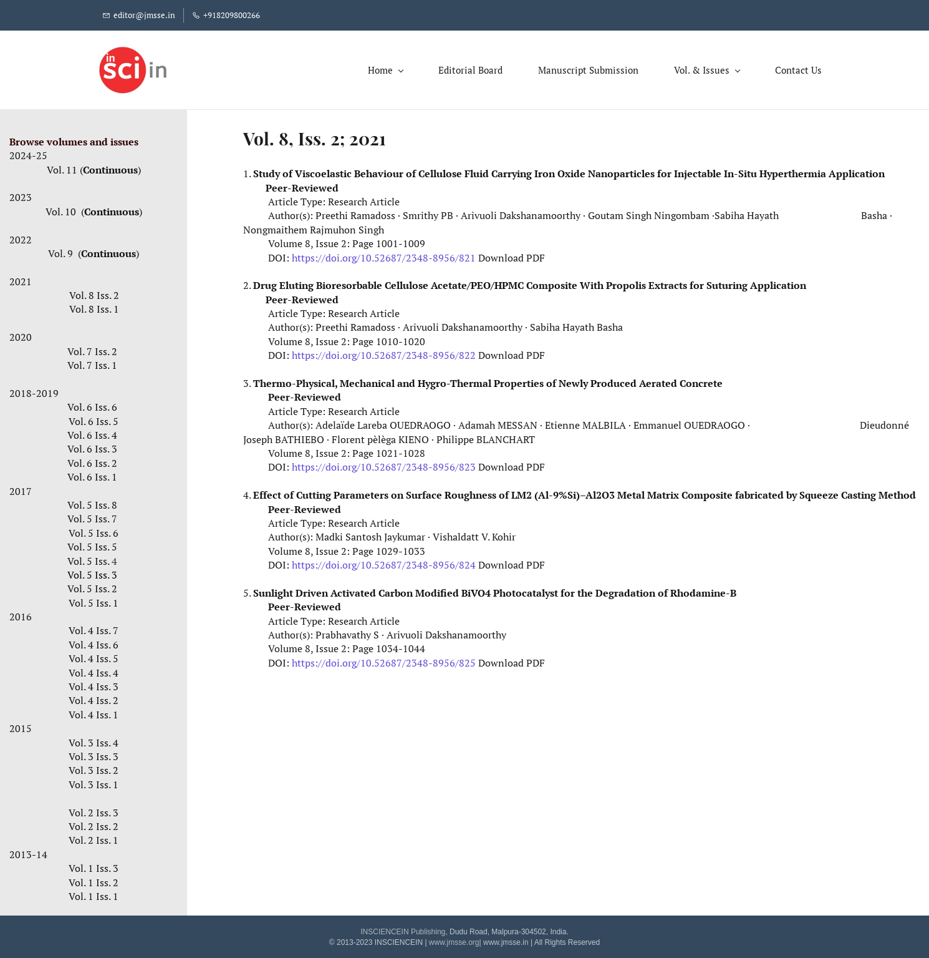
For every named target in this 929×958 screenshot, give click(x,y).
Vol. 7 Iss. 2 (92, 348)
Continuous (110, 167)
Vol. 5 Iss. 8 (92, 502)
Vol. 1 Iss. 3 (93, 865)
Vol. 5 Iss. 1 (93, 600)
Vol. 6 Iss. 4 (92, 432)
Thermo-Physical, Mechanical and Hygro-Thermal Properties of (406, 381)
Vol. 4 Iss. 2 (93, 698)
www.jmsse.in (506, 939)
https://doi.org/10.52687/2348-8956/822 (384, 352)
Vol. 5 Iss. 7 (92, 516)
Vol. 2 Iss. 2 (93, 824)
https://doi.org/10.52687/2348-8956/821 (384, 254)
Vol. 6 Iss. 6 (93, 404)
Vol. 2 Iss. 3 (93, 809)
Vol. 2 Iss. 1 (93, 837)
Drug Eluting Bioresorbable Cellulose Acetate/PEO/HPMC (389, 283)
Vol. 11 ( (65, 167)
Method (897, 492)
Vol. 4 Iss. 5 (93, 656)
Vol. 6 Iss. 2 (93, 460)
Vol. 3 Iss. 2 (93, 768)
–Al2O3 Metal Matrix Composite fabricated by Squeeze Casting (729, 492)
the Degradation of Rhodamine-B (656, 590)
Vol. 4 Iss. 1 (93, 711)
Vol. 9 (61, 251)
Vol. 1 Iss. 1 (93, 893)
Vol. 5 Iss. (93, 558)
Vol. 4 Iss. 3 (93, 684)
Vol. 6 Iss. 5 (93, 418)
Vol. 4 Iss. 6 (93, 641)
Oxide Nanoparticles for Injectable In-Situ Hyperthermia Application (721, 171)
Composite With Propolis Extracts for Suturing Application (666, 283)
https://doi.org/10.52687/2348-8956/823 (384, 464)
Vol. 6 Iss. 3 (92, 446)
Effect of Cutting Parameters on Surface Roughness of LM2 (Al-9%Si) (416, 492)
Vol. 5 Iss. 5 (93, 544)
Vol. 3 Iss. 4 (93, 739)
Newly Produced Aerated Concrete (641, 381)
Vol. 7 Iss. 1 (93, 362)
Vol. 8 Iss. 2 (94, 293)
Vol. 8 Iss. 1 (94, 306)
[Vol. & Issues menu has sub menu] (701, 68)
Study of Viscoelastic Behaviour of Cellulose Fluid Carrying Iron (405, 171)
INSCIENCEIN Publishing (402, 929)
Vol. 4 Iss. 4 (93, 670)
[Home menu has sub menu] (380, 68)
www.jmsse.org (454, 939)
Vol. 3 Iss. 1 (93, 781)
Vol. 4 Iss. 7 (93, 628)
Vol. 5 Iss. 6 (93, 530)
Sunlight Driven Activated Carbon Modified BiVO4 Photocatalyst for (415, 590)
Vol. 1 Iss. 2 (93, 879)
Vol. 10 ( (65, 208)
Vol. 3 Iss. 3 (93, 754)
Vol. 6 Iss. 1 (92, 474)
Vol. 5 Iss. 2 (92, 586)
